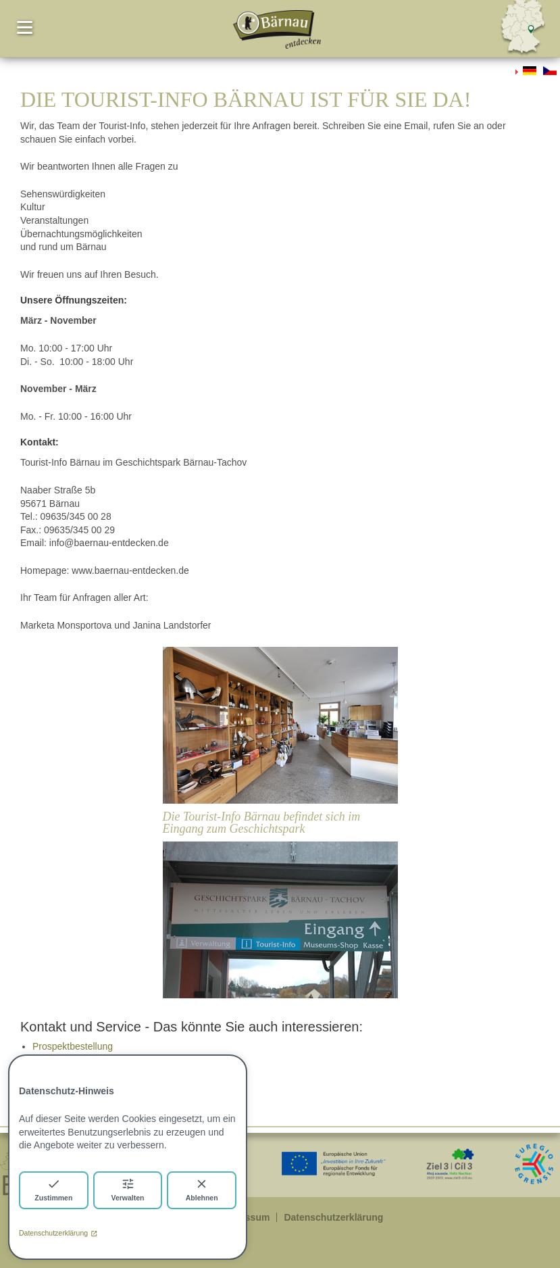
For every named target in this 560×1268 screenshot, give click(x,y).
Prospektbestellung (72, 1046)
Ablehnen (202, 1189)
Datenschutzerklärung (58, 1233)
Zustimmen (53, 1189)
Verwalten (127, 1189)
